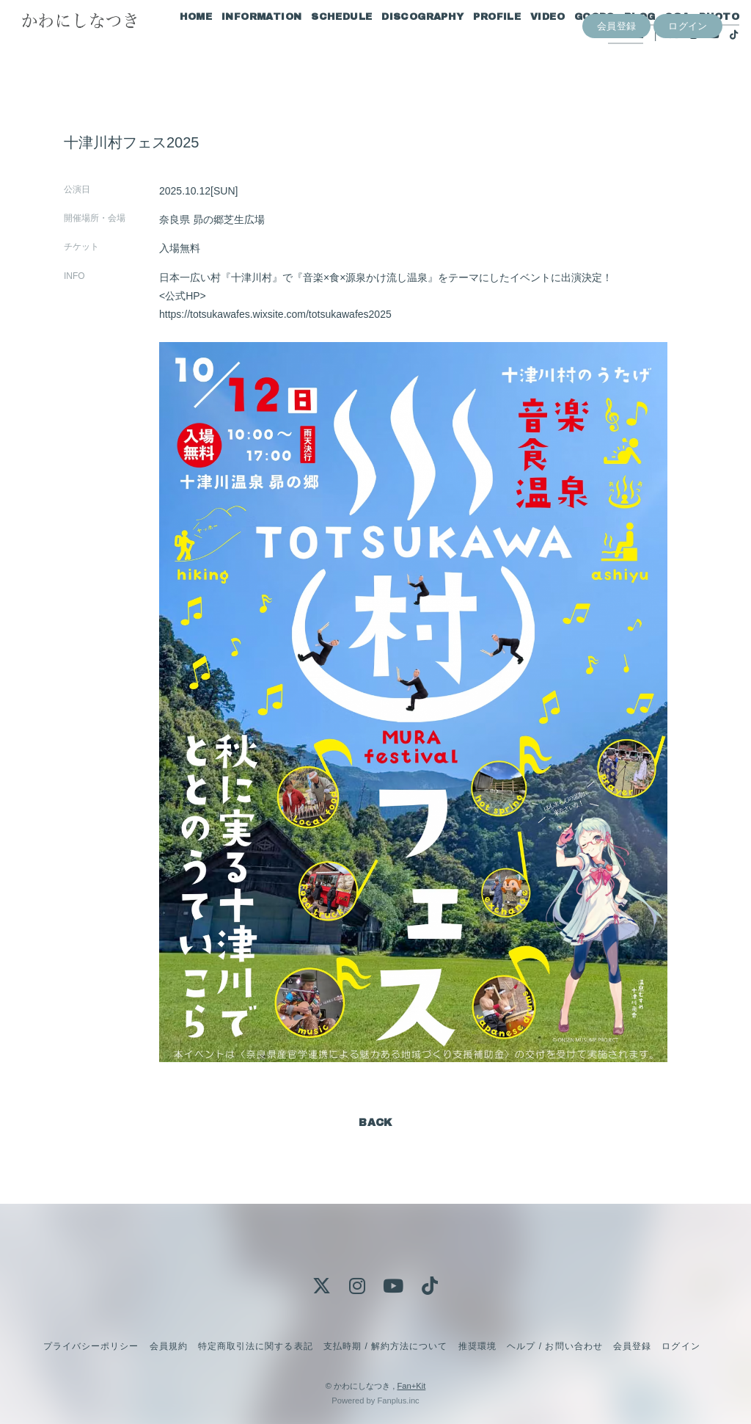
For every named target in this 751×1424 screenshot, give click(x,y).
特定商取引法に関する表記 (255, 1346)
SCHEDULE (323, 42)
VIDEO (530, 42)
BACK (375, 1122)
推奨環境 (477, 1346)
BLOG (622, 42)
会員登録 (617, 85)
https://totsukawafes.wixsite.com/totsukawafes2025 (275, 314)
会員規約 (169, 1346)
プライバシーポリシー (91, 1346)
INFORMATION (244, 42)
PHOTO (701, 42)
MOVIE (608, 61)
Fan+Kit (411, 1385)
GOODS (577, 42)
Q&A (659, 42)
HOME (178, 42)
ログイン (688, 85)
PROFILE (480, 42)
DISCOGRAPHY (405, 42)
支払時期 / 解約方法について (385, 1346)
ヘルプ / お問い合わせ (554, 1346)
